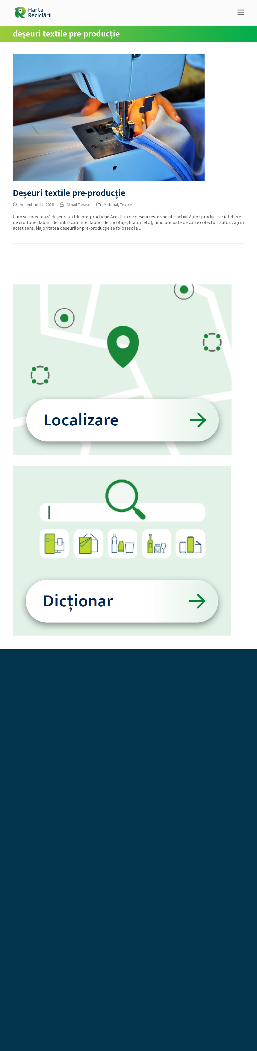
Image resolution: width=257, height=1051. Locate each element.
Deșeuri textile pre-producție (69, 193)
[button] (241, 13)
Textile (126, 205)
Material (111, 205)
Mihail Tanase (78, 205)
